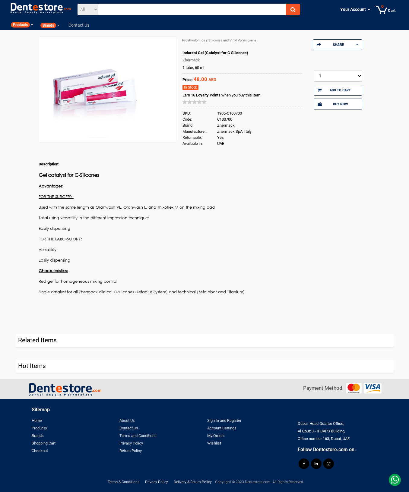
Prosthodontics (194, 40)
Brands (38, 435)
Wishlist (214, 443)
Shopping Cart (43, 443)
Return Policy (130, 450)
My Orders (216, 435)
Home (37, 420)
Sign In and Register (224, 420)
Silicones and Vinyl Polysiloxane (232, 40)
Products (39, 428)
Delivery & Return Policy (193, 482)
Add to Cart (334, 90)
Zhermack (191, 60)
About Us (127, 420)
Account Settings (221, 428)
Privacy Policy (131, 443)
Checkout (40, 450)
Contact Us (128, 428)
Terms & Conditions (123, 482)
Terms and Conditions (138, 435)
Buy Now (333, 104)
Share (337, 45)
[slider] (194, 101)
